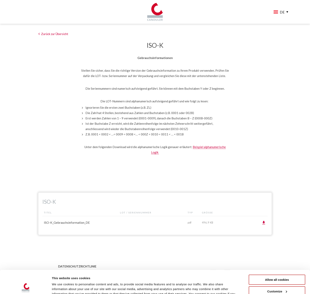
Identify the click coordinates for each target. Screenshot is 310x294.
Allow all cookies (277, 256)
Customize (277, 268)
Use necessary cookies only (277, 279)
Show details (61, 286)
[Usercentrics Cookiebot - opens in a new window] (25, 286)
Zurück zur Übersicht (54, 34)
